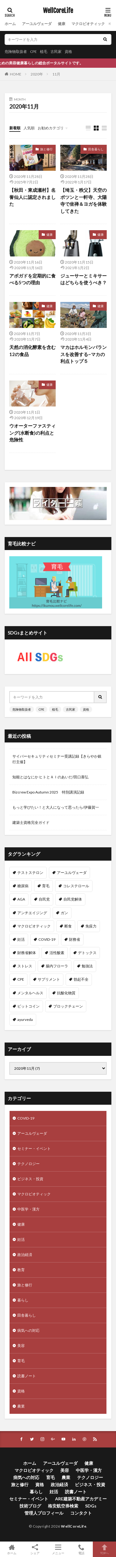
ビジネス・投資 (30, 1178)
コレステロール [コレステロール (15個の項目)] (76, 886)
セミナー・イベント (34, 1148)
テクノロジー (28, 1163)
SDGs (91, 1505)
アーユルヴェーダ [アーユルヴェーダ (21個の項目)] (72, 872)
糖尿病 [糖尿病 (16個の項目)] (22, 886)
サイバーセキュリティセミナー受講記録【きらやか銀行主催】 (56, 759)
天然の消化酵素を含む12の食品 (32, 350)
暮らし (22, 1300)
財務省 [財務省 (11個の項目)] (74, 939)
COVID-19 (25, 1118)
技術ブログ (30, 1505)
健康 (61, 23)
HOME (15, 74)
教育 (21, 1269)
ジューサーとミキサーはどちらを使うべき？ (83, 279)
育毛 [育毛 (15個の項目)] (45, 886)
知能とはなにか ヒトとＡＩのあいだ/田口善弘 (50, 777)
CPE (33, 51)
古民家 (56, 51)
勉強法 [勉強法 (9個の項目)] (87, 966)
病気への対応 (28, 1330)
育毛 (21, 1360)
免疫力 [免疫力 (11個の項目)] (91, 926)
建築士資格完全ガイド (30, 822)
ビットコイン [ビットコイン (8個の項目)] (28, 1006)
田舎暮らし (96, 149)
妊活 (21, 1239)
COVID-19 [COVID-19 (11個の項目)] (46, 939)
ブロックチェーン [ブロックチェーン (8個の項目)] (68, 1006)
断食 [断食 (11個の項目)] (68, 926)
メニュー (58, 1549)
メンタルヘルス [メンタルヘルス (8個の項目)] (30, 993)
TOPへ (104, 1549)
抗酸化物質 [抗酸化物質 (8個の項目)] (66, 993)
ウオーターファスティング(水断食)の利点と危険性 (32, 432)
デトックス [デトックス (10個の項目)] (87, 952)
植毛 (43, 51)
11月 (56, 74)
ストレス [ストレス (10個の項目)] (24, 966)
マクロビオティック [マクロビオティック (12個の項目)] (34, 926)
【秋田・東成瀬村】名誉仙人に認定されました (32, 197)
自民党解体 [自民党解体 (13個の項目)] (72, 899)
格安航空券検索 (63, 1505)
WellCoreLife (58, 11)
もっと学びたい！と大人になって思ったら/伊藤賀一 (55, 807)
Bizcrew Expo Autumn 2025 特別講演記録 (48, 792)
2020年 (37, 74)
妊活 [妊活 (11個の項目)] (21, 939)
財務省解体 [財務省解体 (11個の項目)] (26, 952)
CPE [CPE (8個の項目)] (20, 979)
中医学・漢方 (28, 1209)
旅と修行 (46, 149)
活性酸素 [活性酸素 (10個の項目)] (56, 952)
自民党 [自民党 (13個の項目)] (44, 899)
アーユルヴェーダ (37, 23)
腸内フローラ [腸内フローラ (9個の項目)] (57, 966)
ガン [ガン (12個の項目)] (64, 912)
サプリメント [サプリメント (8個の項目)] (49, 979)
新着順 (14, 128)
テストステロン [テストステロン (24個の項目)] (30, 872)
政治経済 (24, 1254)
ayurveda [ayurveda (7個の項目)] (25, 1019)
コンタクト (81, 1513)
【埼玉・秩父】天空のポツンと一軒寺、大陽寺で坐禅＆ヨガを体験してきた (83, 200)
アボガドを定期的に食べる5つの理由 (32, 279)
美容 (21, 1345)
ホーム (10, 23)
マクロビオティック (88, 23)
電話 (81, 1549)
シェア (34, 1549)
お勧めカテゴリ (51, 128)
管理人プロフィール (43, 1513)
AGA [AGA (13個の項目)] (21, 899)
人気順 (29, 128)
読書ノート (26, 1376)
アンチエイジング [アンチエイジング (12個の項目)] (32, 912)
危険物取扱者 (16, 51)
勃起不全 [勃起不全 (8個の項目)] (81, 979)
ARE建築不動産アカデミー (81, 1498)
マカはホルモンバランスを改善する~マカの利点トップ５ (83, 354)
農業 (21, 1406)
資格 (68, 51)
